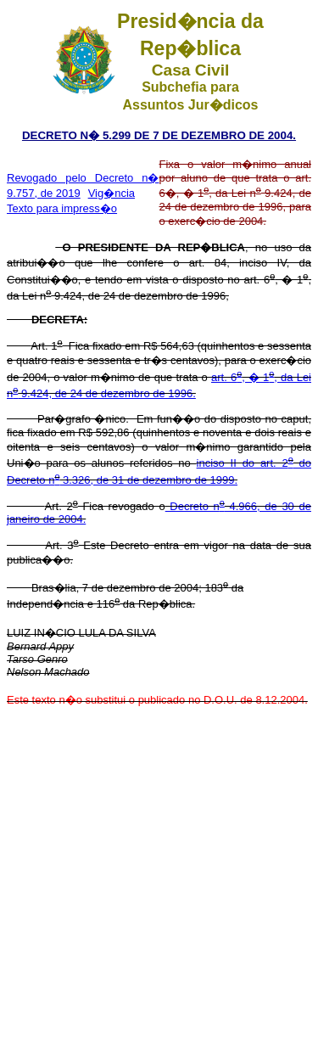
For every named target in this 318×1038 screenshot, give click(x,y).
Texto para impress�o (62, 208)
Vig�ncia (111, 193)
